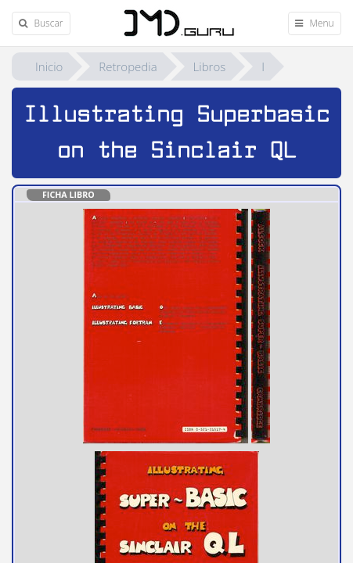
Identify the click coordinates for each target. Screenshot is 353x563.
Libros (209, 66)
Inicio (49, 66)
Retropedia (128, 66)
